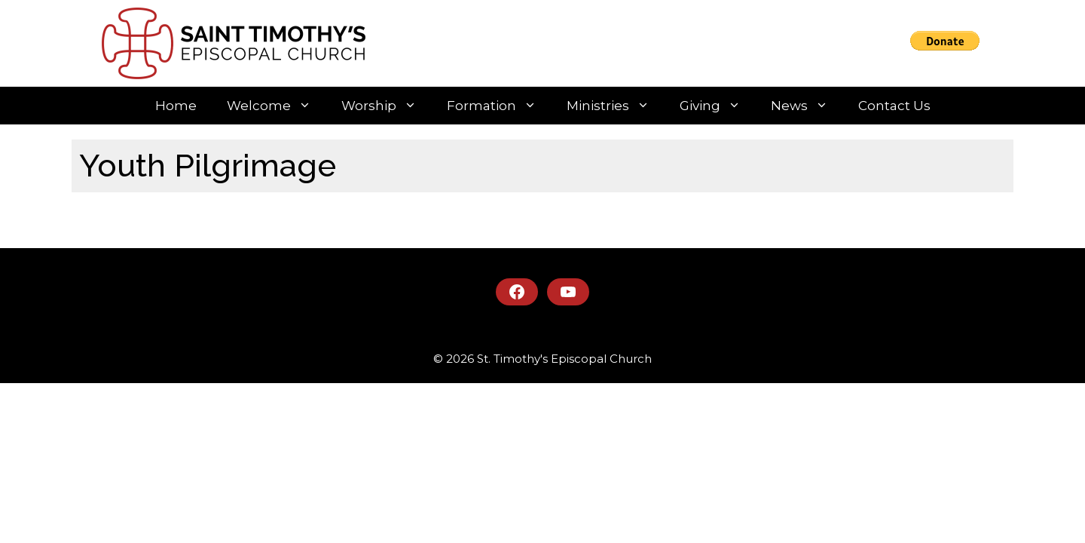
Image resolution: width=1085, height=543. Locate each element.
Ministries (616, 105)
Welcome (276, 105)
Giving (718, 105)
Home (176, 105)
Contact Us (894, 105)
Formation (499, 105)
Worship (386, 105)
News (807, 105)
